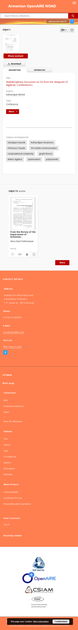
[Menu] (74, 2)
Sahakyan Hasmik (16, 142)
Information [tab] (39, 70)
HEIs (6, 400)
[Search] (73, 15)
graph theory (45, 153)
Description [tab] (15, 70)
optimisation (34, 159)
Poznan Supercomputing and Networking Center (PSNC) (39, 624)
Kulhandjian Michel (15, 94)
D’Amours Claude (16, 148)
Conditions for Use (13, 498)
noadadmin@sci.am (13, 332)
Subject (7, 462)
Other (6, 412)
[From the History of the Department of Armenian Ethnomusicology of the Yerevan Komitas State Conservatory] (23, 213)
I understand (61, 621)
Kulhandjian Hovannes (42, 142)
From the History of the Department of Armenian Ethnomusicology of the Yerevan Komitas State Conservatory (23, 234)
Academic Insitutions (14, 406)
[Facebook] (5, 352)
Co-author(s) (10, 456)
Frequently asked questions (17, 503)
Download (13, 64)
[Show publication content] (26, 254)
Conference (12, 104)
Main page (9, 383)
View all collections (13, 421)
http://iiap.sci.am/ (12, 346)
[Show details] (33, 254)
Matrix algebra (15, 159)
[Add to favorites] (72, 30)
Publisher (8, 474)
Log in (6, 524)
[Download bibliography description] (19, 254)
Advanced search (58, 21)
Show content (15, 56)
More (62, 262)
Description (9, 468)
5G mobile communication (44, 148)
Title (6, 438)
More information (41, 622)
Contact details (11, 492)
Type (6, 450)
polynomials (52, 159)
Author (7, 444)
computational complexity (20, 153)
